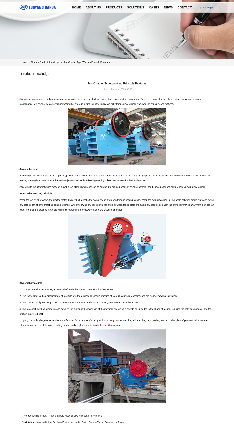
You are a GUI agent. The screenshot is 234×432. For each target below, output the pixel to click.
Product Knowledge (50, 62)
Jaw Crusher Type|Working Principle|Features (87, 62)
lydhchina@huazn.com (108, 325)
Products (114, 7)
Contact (185, 7)
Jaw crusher (26, 99)
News (168, 7)
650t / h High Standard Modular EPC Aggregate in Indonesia (71, 415)
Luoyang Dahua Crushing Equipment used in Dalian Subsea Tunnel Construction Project (80, 422)
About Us (93, 7)
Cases (154, 7)
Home (76, 7)
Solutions (135, 7)
